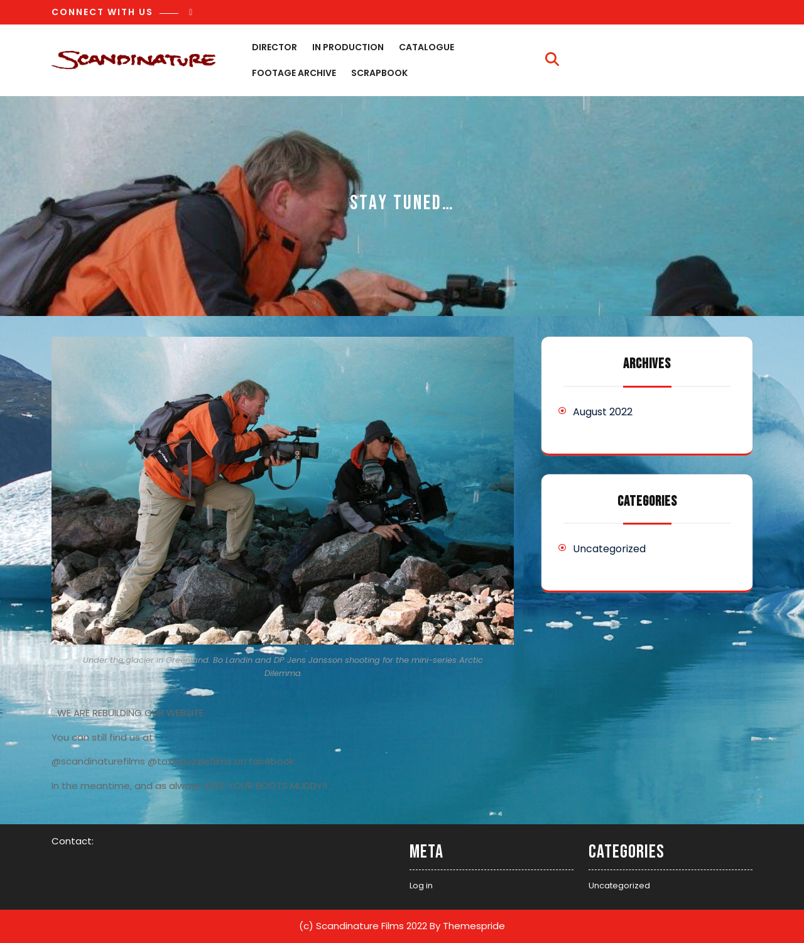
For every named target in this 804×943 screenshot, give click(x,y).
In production (348, 47)
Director (274, 47)
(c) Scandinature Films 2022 (363, 925)
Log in (421, 885)
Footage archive (294, 73)
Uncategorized (609, 549)
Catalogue (426, 47)
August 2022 (603, 412)
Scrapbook (379, 73)
